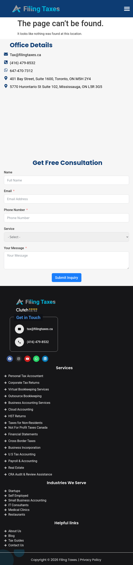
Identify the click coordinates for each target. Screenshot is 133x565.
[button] (127, 8)
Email (8, 191)
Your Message (14, 248)
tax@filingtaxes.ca (40, 329)
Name (8, 172)
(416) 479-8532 (38, 342)
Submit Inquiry (66, 278)
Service (9, 229)
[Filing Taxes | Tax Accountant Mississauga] (38, 127)
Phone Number (14, 210)
